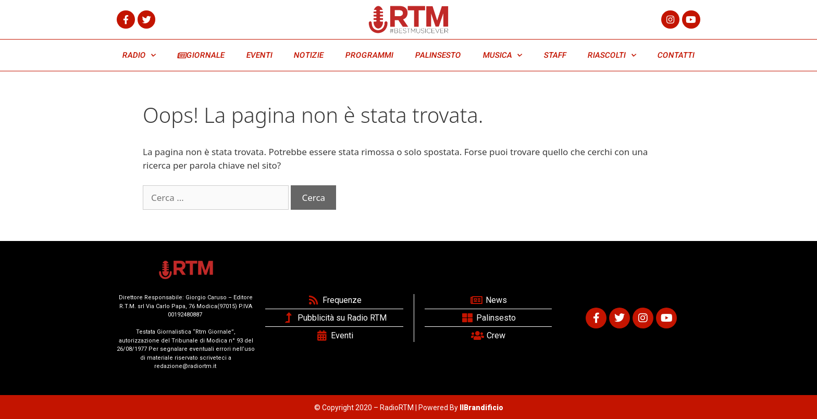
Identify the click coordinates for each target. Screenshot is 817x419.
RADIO (139, 55)
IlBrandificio (481, 407)
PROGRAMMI (369, 55)
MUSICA (502, 55)
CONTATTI (676, 55)
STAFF (555, 55)
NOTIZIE (309, 55)
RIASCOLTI (612, 55)
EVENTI (259, 55)
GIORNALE (201, 55)
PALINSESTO (438, 55)
